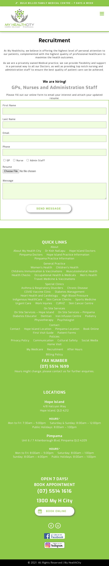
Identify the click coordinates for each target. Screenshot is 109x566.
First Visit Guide (43, 332)
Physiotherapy (44, 320)
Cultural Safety (68, 340)
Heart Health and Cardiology (39, 295)
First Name (9, 105)
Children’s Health (67, 267)
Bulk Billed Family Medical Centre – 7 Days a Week (54, 3)
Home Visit (55, 344)
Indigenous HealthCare (27, 299)
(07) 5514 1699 (54, 366)
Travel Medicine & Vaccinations (54, 279)
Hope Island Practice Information (68, 254)
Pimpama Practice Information (54, 258)
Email (6, 133)
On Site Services (54, 308)
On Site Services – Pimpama (76, 312)
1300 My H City (55, 501)
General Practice (54, 263)
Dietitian (46, 316)
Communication (43, 340)
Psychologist (65, 320)
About (54, 247)
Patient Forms (67, 332)
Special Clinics (54, 284)
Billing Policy (54, 354)
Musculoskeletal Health (81, 271)
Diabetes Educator (25, 316)
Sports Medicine (85, 299)
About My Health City (27, 251)
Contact (54, 325)
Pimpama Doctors (31, 254)
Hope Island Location (37, 329)
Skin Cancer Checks (58, 299)
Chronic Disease (77, 288)
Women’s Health (41, 267)
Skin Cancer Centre (81, 303)
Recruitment (55, 349)
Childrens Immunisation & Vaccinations (37, 271)
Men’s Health (88, 275)
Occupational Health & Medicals (55, 275)
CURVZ (60, 303)
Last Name (9, 119)
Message (8, 180)
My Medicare (35, 349)
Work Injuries (43, 303)
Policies (55, 336)
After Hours (75, 349)
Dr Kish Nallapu (55, 251)
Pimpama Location (67, 329)
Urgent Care (23, 303)
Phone (6, 146)
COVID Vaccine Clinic (37, 291)
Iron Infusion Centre (68, 316)
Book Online (91, 329)
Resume (7, 167)
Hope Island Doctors (82, 251)
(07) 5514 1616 (54, 491)
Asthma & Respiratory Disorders (42, 288)
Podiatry (90, 316)
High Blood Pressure (75, 295)
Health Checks (21, 275)
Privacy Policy (20, 340)
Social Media (90, 340)
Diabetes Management (70, 291)
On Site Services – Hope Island (34, 312)
